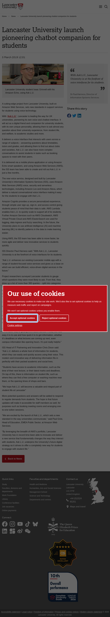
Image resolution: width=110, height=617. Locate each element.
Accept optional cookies (22, 318)
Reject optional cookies (54, 318)
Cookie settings (14, 325)
